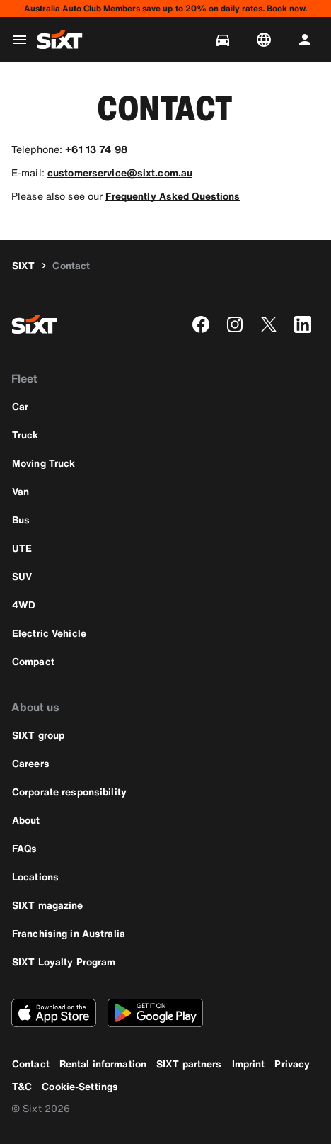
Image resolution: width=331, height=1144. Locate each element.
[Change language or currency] (267, 39)
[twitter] (269, 324)
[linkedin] (303, 324)
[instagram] (235, 324)
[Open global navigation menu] (20, 40)
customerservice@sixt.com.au (119, 172)
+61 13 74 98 (96, 149)
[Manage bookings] (226, 39)
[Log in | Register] (308, 39)
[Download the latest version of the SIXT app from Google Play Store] (155, 1013)
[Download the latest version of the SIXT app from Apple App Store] (53, 1013)
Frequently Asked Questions (172, 195)
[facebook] (201, 324)
